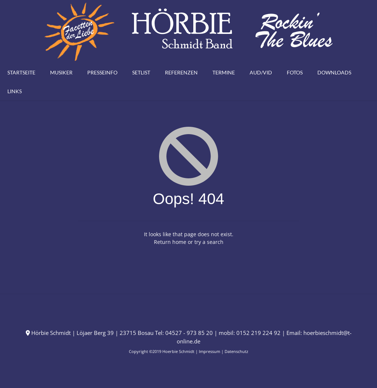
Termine (223, 72)
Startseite (21, 72)
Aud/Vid (261, 72)
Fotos (295, 72)
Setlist (141, 72)
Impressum (209, 351)
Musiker (61, 72)
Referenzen (181, 72)
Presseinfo (102, 72)
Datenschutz (236, 351)
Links (14, 91)
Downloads (334, 72)
